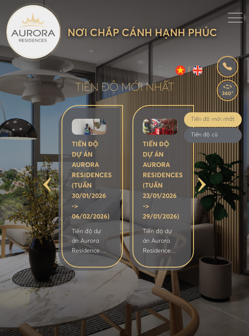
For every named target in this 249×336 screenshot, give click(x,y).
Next (202, 184)
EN (197, 70)
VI (180, 70)
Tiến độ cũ (204, 135)
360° (228, 93)
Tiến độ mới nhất (213, 119)
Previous (47, 184)
